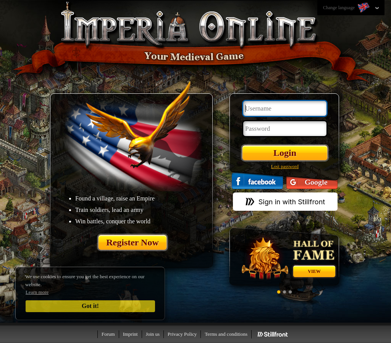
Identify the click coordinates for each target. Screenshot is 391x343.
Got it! (90, 306)
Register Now (132, 242)
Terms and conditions (226, 334)
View (314, 271)
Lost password (285, 166)
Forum (108, 334)
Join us (153, 334)
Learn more (37, 292)
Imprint (130, 334)
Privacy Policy (182, 334)
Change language (347, 8)
